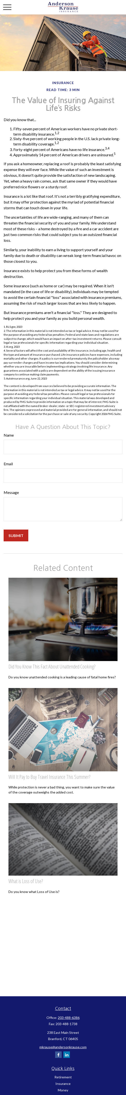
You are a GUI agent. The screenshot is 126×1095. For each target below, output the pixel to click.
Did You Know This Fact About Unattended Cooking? (51, 666)
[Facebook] (58, 1054)
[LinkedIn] (66, 1054)
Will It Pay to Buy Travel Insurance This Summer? (49, 776)
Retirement (63, 1077)
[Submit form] (16, 535)
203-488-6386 (69, 1018)
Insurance (63, 1084)
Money (63, 1090)
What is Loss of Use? (25, 881)
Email (8, 463)
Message (11, 492)
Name (9, 435)
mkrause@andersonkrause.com (63, 1047)
